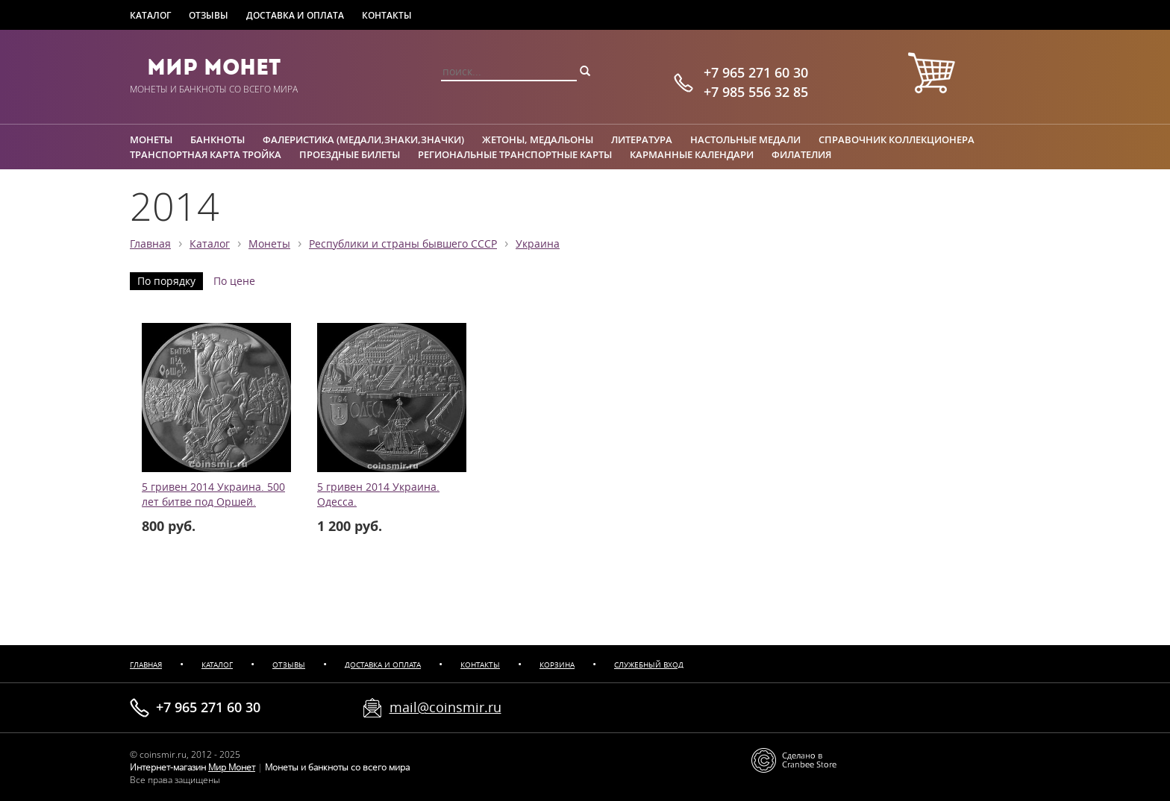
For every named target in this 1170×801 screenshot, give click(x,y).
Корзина (557, 665)
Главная (150, 244)
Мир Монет (214, 67)
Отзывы (208, 15)
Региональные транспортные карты (515, 154)
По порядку (166, 281)
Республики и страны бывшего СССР (403, 244)
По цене (234, 281)
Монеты (151, 139)
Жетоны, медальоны (537, 139)
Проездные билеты (349, 154)
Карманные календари (692, 154)
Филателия (801, 154)
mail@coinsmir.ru (445, 707)
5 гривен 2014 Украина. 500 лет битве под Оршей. (213, 494)
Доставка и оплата (295, 15)
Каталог (150, 15)
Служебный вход (648, 665)
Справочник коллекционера (897, 139)
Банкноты (217, 139)
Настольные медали (745, 139)
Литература (641, 139)
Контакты (387, 15)
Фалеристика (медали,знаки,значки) (363, 139)
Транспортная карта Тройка (205, 154)
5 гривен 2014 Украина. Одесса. (378, 494)
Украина (538, 244)
